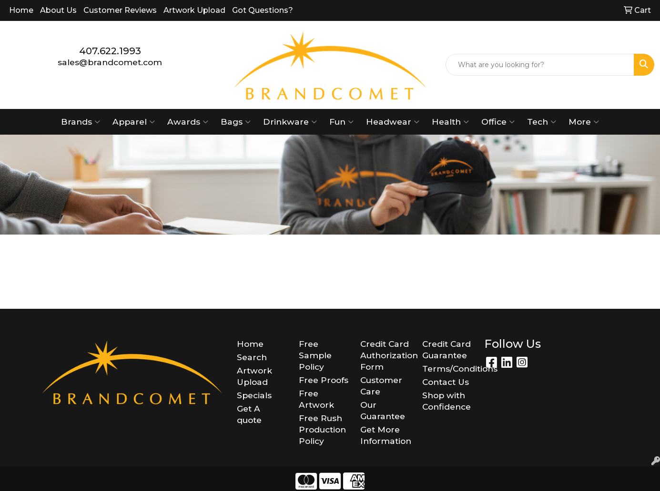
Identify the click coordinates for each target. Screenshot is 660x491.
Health (450, 122)
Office (498, 122)
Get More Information (385, 435)
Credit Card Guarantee (446, 349)
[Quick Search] (540, 65)
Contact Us (445, 382)
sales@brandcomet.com (110, 62)
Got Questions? (262, 10)
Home (21, 10)
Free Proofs (323, 380)
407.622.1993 (110, 51)
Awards (187, 122)
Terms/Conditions (447, 368)
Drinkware (290, 122)
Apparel (133, 122)
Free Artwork (316, 399)
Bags (236, 122)
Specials (254, 395)
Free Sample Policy (315, 355)
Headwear (392, 122)
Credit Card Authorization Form (385, 355)
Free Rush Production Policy (322, 429)
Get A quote (249, 414)
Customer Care (381, 385)
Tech (541, 122)
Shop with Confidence (446, 401)
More (584, 122)
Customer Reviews (120, 10)
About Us (58, 10)
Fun (341, 122)
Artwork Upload (194, 10)
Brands (80, 122)
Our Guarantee (382, 410)
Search (252, 357)
